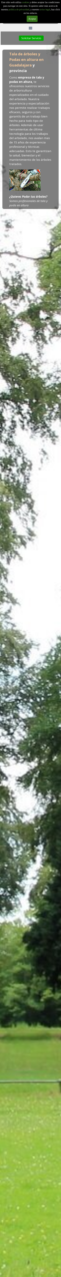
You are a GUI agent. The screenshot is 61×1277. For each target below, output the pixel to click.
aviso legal (45, 9)
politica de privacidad (19, 9)
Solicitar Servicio (31, 38)
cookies (26, 2)
